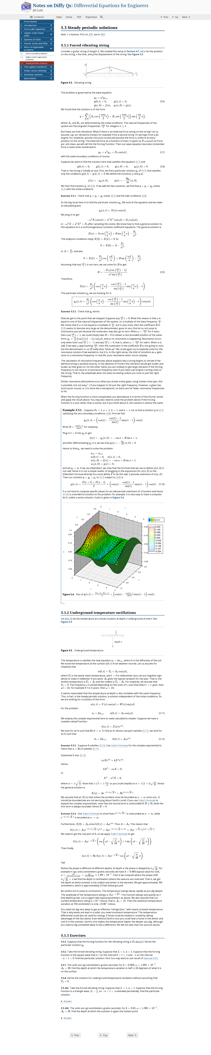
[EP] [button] (91, 34)
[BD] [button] (102, 34)
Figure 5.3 (137, 54)
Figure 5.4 (118, 497)
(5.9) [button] (63, 328)
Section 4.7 (133, 51)
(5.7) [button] (138, 161)
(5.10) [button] (65, 494)
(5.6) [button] (93, 186)
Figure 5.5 (66, 621)
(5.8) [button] (144, 195)
